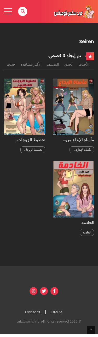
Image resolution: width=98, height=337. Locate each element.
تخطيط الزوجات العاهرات (31, 142)
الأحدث (84, 64)
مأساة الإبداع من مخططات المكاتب (78, 142)
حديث (11, 64)
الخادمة (87, 223)
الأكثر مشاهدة (31, 64)
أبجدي (68, 64)
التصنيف (53, 64)
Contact (33, 312)
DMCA (56, 312)
